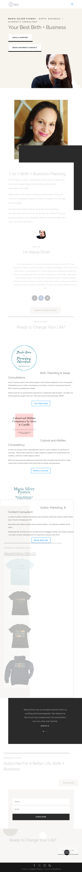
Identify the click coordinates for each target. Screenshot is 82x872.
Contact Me (70, 850)
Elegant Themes (36, 869)
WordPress (57, 869)
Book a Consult (40, 470)
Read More (70, 783)
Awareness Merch (18, 553)
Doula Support (22, 37)
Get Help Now (41, 403)
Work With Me (41, 540)
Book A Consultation (47, 310)
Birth (36, 27)
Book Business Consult (26, 47)
